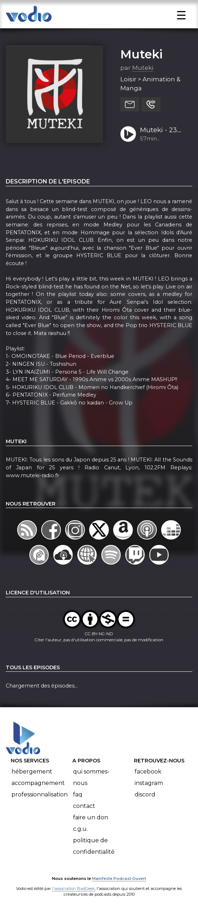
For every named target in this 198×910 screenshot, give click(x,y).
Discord (145, 794)
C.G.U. (80, 828)
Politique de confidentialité (94, 846)
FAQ (77, 794)
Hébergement (31, 771)
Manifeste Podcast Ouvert (119, 878)
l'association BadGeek (73, 888)
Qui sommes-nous (91, 777)
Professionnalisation (39, 794)
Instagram (149, 783)
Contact (84, 806)
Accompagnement (38, 783)
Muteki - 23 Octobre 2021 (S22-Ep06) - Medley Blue (161, 130)
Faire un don (90, 817)
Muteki (141, 54)
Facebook (148, 771)
